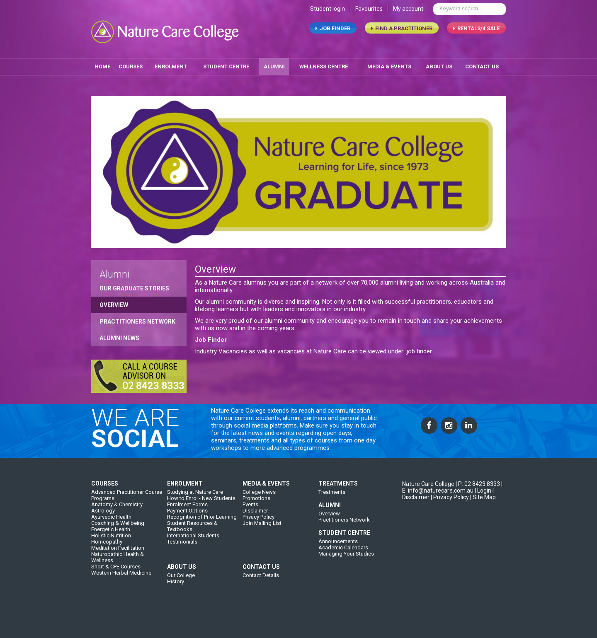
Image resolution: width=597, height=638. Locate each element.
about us (439, 66)
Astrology (103, 535)
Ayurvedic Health (111, 541)
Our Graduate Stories (134, 287)
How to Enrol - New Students (201, 523)
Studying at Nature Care (195, 516)
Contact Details (261, 600)
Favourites (369, 15)
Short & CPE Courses (116, 591)
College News (259, 516)
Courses (131, 66)
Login (484, 515)
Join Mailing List (262, 547)
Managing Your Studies (346, 578)
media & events (389, 66)
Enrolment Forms (187, 529)
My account (408, 15)
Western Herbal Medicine (121, 597)
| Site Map (483, 521)
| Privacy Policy (450, 521)
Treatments (331, 516)
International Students (193, 560)
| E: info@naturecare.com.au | (452, 511)
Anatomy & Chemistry (117, 529)
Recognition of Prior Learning (202, 541)
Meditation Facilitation (117, 572)
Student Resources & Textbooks (192, 550)
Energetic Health (110, 554)
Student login (327, 15)
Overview (114, 304)
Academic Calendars (343, 572)
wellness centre (323, 66)
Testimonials (182, 566)
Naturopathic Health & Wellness (117, 581)
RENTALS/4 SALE (476, 35)
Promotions (256, 523)
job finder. (420, 350)
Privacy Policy (258, 541)
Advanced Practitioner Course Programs (126, 519)
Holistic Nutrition (111, 560)
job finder (332, 35)
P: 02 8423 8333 (479, 508)
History (175, 606)
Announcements (338, 566)
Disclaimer (255, 535)
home (102, 66)
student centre (226, 66)
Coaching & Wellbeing (117, 547)
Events (250, 529)
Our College (181, 600)
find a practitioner (401, 35)
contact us (482, 66)
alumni (274, 66)
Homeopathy (106, 566)
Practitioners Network (137, 320)
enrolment (171, 66)
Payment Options (187, 535)
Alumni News (119, 337)
